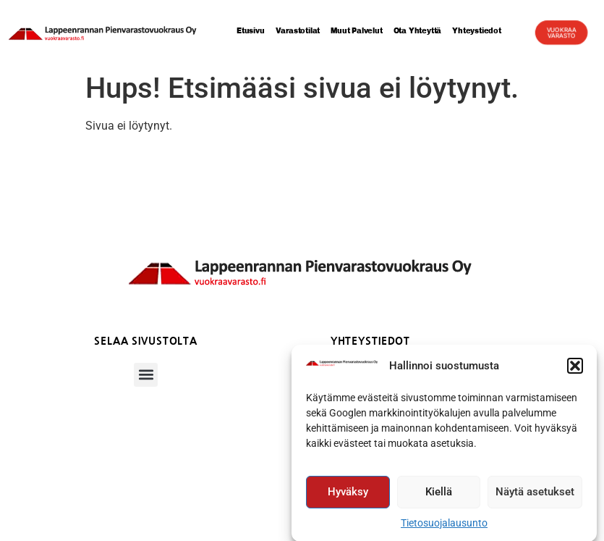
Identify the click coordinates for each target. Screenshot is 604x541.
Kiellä (438, 494)
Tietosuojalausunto (444, 526)
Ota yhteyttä (418, 31)
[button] (575, 368)
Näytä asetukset (534, 494)
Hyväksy (348, 494)
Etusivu (251, 31)
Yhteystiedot (481, 31)
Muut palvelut (357, 31)
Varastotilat (298, 31)
